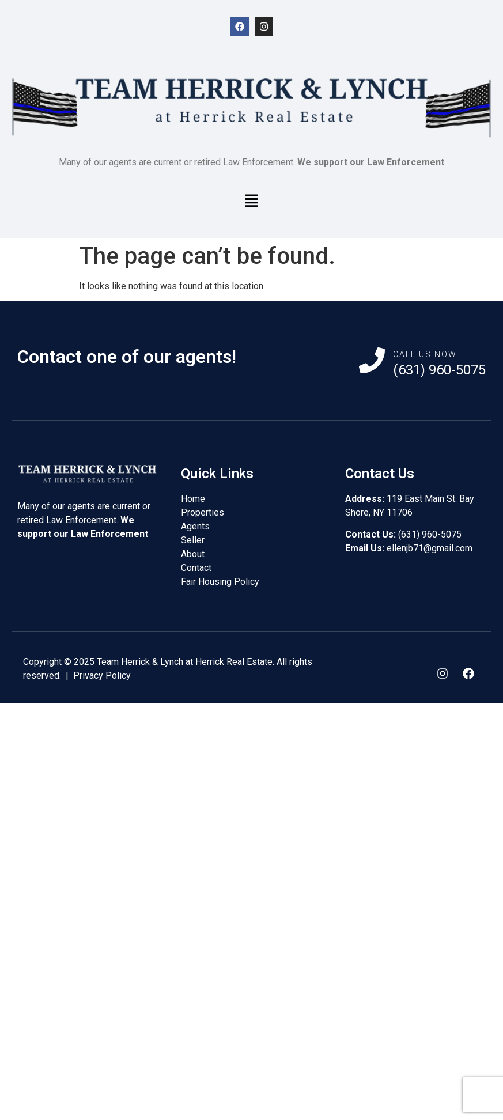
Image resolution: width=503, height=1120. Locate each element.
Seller (193, 540)
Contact (196, 567)
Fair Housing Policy (220, 581)
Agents (195, 526)
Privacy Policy (102, 675)
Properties (202, 512)
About (193, 553)
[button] (251, 201)
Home (193, 498)
